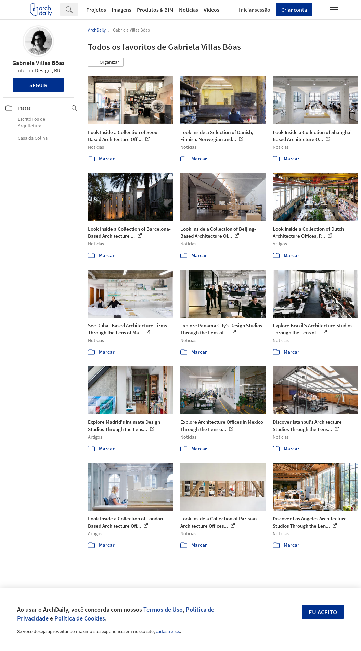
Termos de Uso (163, 609)
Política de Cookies (79, 618)
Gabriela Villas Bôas (38, 63)
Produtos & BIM (155, 9)
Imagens (121, 9)
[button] (106, 62)
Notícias (188, 9)
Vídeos (211, 9)
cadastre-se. (168, 631)
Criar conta (294, 9)
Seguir (38, 85)
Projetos (96, 9)
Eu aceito (323, 612)
